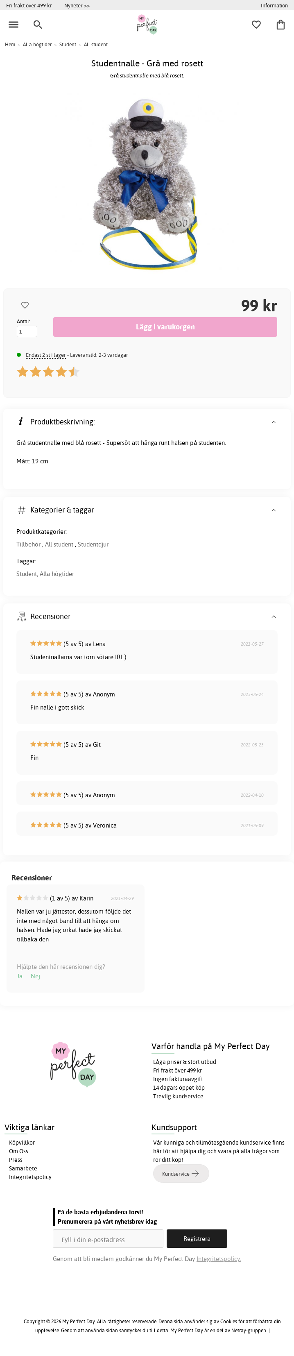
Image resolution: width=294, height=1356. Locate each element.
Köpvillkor (22, 1142)
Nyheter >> (77, 5)
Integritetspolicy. (219, 1259)
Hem (10, 44)
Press (16, 1159)
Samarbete (23, 1168)
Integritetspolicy (30, 1177)
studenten (212, 443)
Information (274, 5)
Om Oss (18, 1151)
